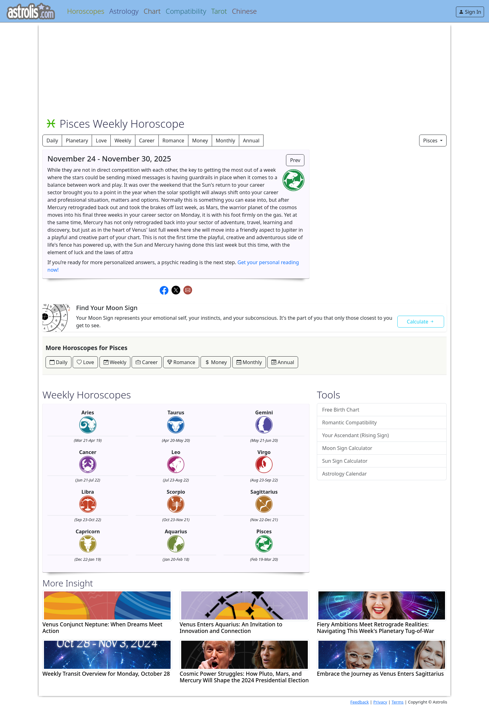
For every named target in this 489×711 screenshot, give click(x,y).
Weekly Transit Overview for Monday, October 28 (106, 673)
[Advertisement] (229, 66)
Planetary (77, 140)
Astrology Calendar (344, 473)
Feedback (359, 702)
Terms (398, 702)
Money (200, 140)
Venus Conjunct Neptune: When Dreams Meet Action (102, 627)
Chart (152, 11)
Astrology (123, 11)
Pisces (431, 140)
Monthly (225, 140)
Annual (251, 140)
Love (101, 140)
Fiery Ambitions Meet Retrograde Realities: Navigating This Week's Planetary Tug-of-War (375, 627)
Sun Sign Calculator (344, 460)
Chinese (244, 11)
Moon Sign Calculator (347, 448)
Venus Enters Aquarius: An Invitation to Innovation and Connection (231, 627)
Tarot (219, 11)
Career (147, 140)
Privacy (380, 702)
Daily (52, 140)
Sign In (470, 11)
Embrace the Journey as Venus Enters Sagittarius (380, 673)
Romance (173, 140)
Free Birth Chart (340, 409)
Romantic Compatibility (349, 422)
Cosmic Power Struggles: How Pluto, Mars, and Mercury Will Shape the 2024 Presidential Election (244, 677)
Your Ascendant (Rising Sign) (355, 435)
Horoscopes (85, 11)
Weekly (122, 140)
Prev (295, 160)
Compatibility (186, 11)
